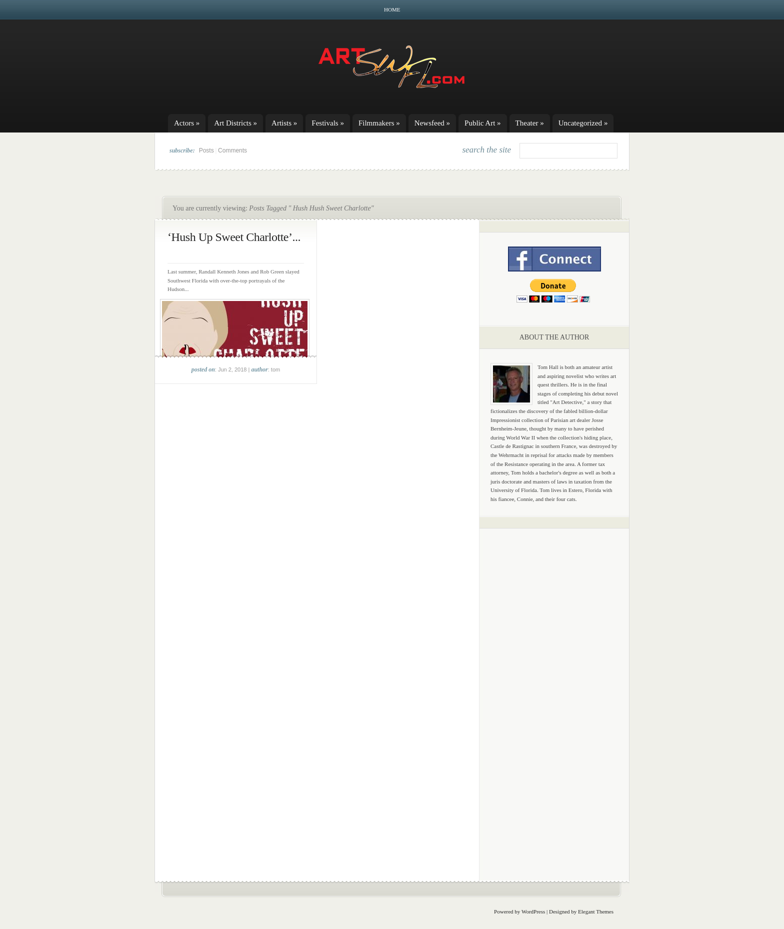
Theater (530, 123)
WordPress (533, 911)
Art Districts (235, 123)
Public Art (482, 123)
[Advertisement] (554, 692)
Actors (187, 123)
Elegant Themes (596, 911)
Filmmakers (379, 123)
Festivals (328, 123)
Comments (232, 150)
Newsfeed (432, 123)
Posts (206, 150)
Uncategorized (583, 123)
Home (392, 9)
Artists (284, 123)
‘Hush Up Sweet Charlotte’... (234, 237)
